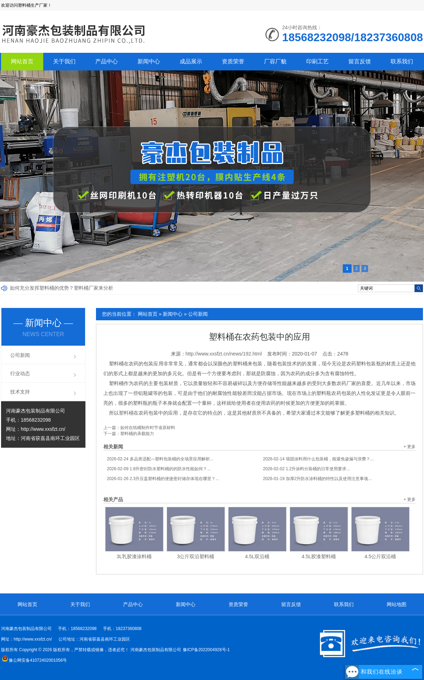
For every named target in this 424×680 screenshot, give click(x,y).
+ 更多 (410, 446)
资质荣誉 (233, 61)
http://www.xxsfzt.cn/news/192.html (224, 354)
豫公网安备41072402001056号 (34, 660)
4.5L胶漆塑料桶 (319, 556)
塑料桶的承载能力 (137, 433)
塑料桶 (126, 413)
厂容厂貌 (275, 61)
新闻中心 (148, 61)
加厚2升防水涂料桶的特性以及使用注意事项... (317, 478)
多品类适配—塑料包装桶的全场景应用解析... (160, 459)
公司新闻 (198, 314)
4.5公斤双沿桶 (380, 556)
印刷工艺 (317, 61)
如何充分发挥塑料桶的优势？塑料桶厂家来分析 (61, 288)
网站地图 (396, 604)
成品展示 (191, 61)
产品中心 (106, 61)
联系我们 (402, 61)
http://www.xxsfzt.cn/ (43, 429)
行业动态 (20, 373)
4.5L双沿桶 (257, 556)
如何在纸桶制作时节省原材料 (147, 427)
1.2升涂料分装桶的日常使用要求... (306, 468)
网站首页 (22, 61)
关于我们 (64, 61)
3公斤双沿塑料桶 (195, 556)
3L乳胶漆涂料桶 (134, 556)
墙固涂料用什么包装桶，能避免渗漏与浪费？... (318, 459)
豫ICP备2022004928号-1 (206, 649)
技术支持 (20, 392)
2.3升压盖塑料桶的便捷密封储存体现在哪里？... (163, 478)
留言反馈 (359, 61)
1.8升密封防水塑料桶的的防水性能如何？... (159, 468)
